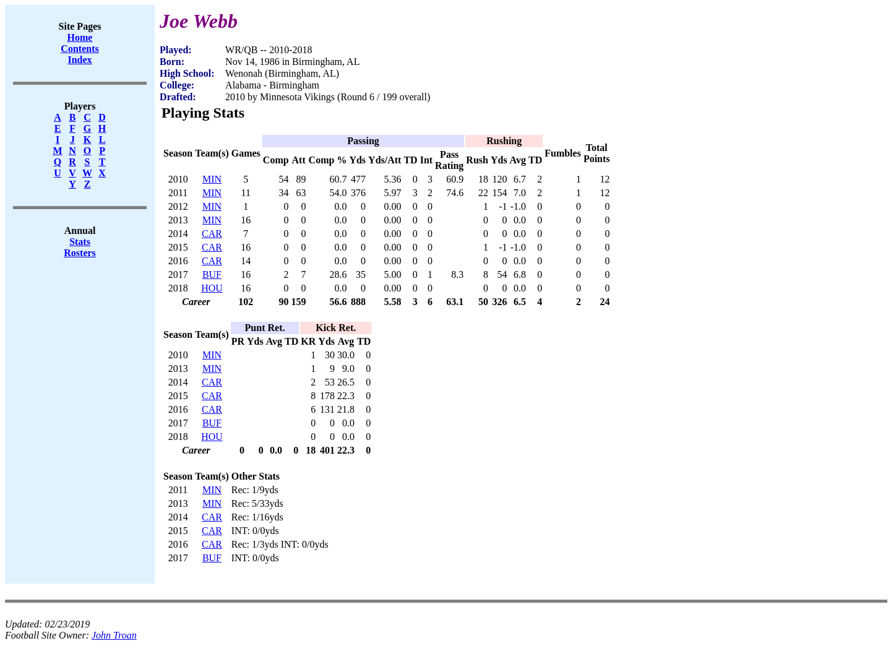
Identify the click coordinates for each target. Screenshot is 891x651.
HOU (212, 288)
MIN (212, 179)
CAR (212, 233)
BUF (212, 274)
